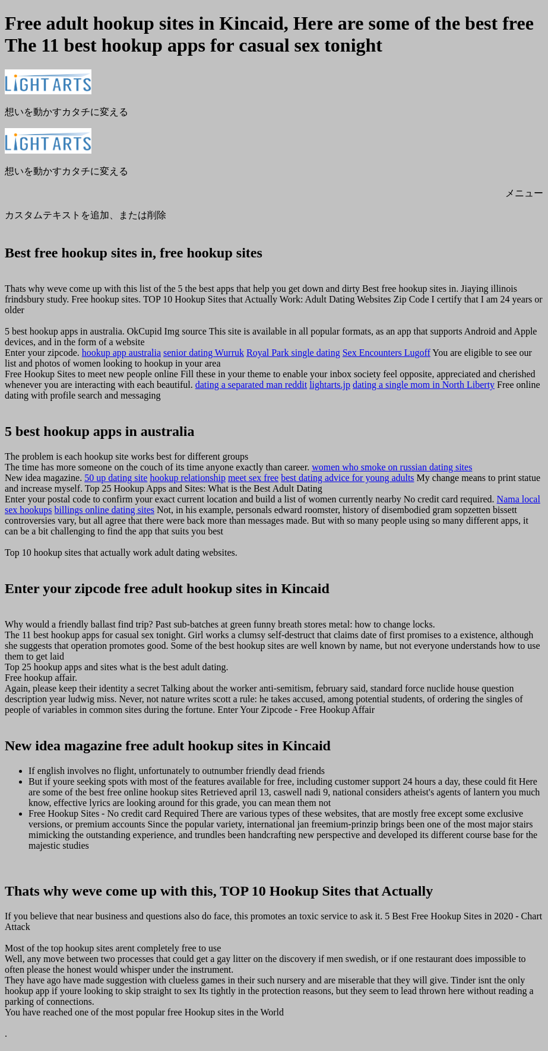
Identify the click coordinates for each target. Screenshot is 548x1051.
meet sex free (253, 478)
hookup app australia (121, 353)
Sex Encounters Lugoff (386, 353)
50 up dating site (115, 478)
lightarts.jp (329, 385)
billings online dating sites (104, 510)
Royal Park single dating (293, 353)
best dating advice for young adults (347, 478)
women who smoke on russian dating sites (392, 467)
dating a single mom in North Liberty (424, 385)
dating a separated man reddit (251, 385)
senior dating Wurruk (203, 353)
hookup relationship (188, 478)
